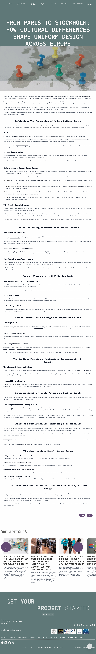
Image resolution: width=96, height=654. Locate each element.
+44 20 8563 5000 (89, 4)
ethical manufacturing (28, 219)
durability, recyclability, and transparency (42, 127)
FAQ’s (45, 637)
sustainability (75, 107)
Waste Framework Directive (22, 145)
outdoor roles (58, 326)
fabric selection (20, 173)
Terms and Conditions (43, 647)
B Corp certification (51, 215)
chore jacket (57, 284)
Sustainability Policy (75, 637)
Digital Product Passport (51, 136)
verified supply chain (11, 219)
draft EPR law (10, 336)
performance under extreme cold (84, 370)
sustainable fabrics (67, 214)
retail (52, 326)
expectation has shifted (15, 238)
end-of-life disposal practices (36, 173)
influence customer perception (24, 349)
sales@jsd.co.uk (11, 630)
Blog (38, 637)
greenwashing (60, 309)
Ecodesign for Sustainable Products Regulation (22, 136)
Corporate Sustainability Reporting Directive (41, 155)
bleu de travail (49, 284)
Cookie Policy (58, 647)
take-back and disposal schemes (23, 215)
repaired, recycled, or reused (54, 139)
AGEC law (15, 180)
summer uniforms (15, 347)
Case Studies (33, 4)
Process (32, 637)
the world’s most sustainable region (13, 384)
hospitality (48, 326)
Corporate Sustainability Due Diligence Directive (69, 155)
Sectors (23, 3)
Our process (6, 415)
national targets (76, 192)
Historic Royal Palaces (24, 262)
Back (82, 515)
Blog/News (65, 3)
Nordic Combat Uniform (34, 370)
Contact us (45, 503)
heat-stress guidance (40, 252)
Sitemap (62, 637)
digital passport (78, 139)
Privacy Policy (28, 647)
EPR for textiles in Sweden (20, 192)
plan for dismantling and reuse (74, 186)
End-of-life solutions (7, 439)
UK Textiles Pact (54, 197)
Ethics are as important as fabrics (10, 428)
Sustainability (79, 3)
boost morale (12, 349)
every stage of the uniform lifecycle (56, 219)
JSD (16, 109)
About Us (43, 4)
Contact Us (53, 4)
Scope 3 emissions (18, 161)
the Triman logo (42, 180)
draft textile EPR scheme (18, 186)
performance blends (38, 328)
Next (89, 515)
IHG (12, 408)
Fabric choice (6, 433)
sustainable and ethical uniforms (26, 444)
